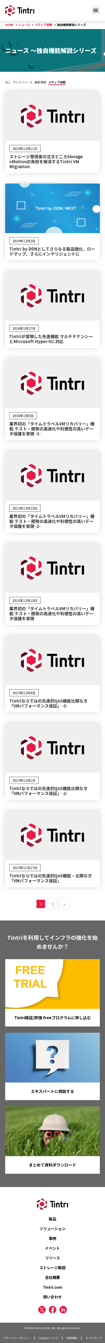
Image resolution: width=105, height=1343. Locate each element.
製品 (52, 1218)
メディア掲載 (57, 82)
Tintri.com (52, 1287)
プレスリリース (22, 82)
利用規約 (71, 1338)
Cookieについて (48, 1338)
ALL (7, 82)
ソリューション (52, 1228)
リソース (52, 1257)
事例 (52, 1238)
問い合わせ (52, 1296)
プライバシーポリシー (16, 1338)
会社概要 (52, 1277)
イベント (52, 1248)
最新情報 (40, 82)
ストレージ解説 (52, 1267)
